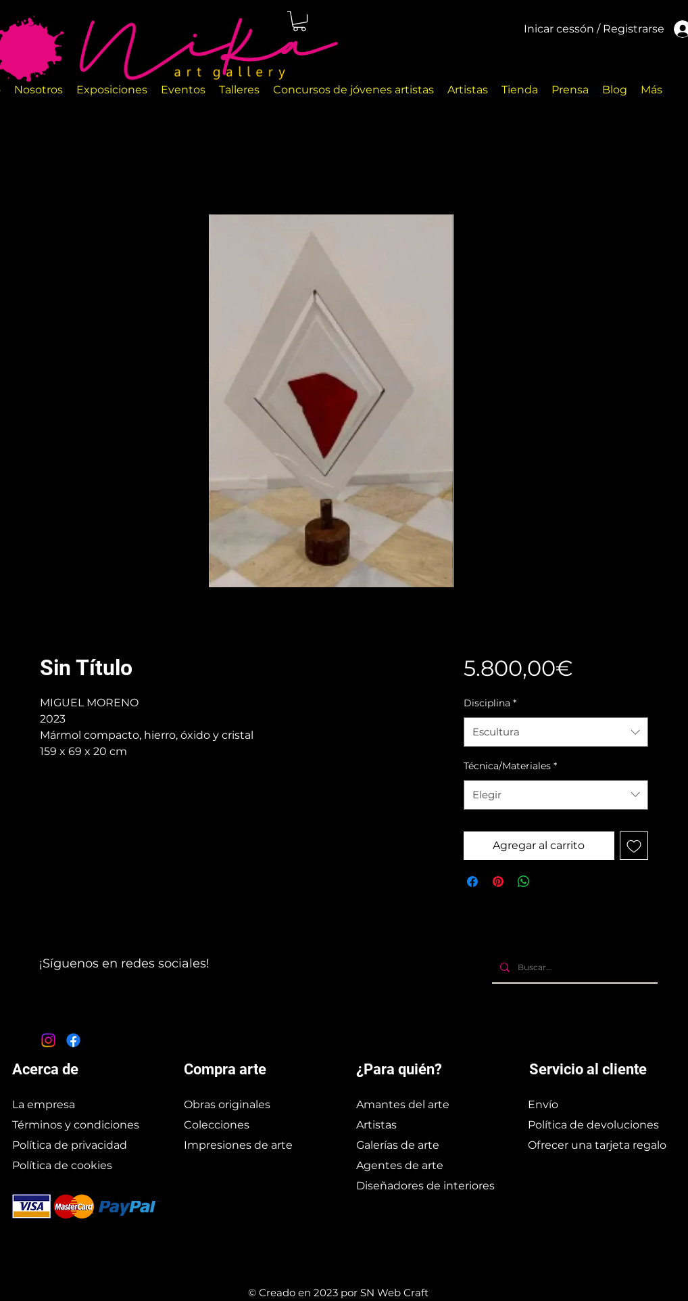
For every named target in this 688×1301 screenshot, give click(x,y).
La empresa (43, 1104)
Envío (543, 1104)
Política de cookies (62, 1165)
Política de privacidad (69, 1145)
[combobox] (556, 732)
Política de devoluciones (593, 1124)
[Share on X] (549, 881)
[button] (299, 21)
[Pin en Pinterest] (498, 881)
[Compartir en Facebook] (472, 881)
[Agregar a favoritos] (634, 845)
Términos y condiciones (75, 1124)
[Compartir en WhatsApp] (524, 881)
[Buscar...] (573, 967)
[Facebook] (73, 1040)
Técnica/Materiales (510, 766)
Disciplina (490, 703)
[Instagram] (48, 1040)
